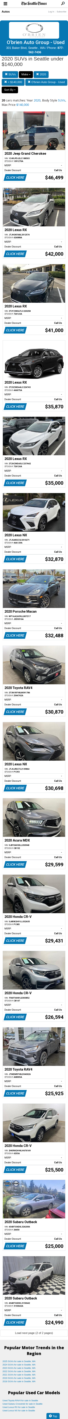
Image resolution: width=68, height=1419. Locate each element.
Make (25, 74)
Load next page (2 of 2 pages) (34, 1333)
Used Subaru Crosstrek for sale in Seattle (22, 1404)
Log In (51, 11)
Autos (6, 11)
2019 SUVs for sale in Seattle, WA (19, 1378)
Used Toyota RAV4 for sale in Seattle (20, 1400)
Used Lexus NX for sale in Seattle (19, 1410)
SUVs (10, 74)
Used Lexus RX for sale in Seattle (19, 1407)
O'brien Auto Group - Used (46, 82)
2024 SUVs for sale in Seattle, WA (19, 1364)
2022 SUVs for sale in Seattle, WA (19, 1371)
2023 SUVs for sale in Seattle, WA (19, 1368)
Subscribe (61, 11)
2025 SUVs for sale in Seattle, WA (19, 1361)
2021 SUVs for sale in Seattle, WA (19, 1374)
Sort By (10, 89)
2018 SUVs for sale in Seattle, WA (19, 1381)
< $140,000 (13, 82)
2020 (41, 74)
